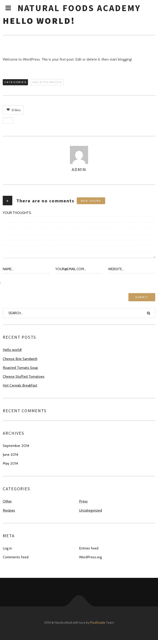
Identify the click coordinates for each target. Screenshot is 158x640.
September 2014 (16, 446)
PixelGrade (97, 622)
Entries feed (88, 548)
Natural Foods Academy (79, 8)
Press (83, 501)
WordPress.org (90, 557)
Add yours (91, 200)
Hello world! (12, 350)
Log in (7, 548)
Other (7, 501)
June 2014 (10, 454)
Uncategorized (47, 82)
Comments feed (15, 557)
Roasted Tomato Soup (20, 367)
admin (79, 169)
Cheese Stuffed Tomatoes (23, 376)
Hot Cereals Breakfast (20, 385)
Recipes (9, 510)
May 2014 (10, 463)
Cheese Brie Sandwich (20, 359)
